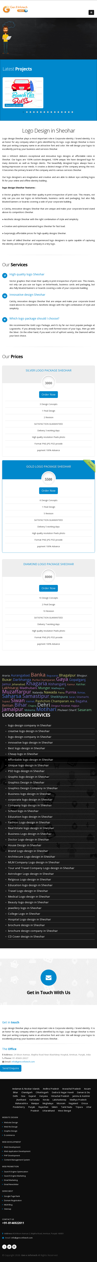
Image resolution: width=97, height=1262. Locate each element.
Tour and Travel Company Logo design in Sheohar (41, 868)
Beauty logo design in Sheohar (28, 902)
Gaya (62, 679)
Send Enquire (10, 1068)
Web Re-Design (11, 1127)
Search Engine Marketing (15, 1176)
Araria (6, 675)
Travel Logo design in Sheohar (28, 891)
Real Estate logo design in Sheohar (31, 828)
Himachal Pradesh (60, 1095)
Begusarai (52, 675)
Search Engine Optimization (16, 1171)
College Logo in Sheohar (24, 914)
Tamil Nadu (66, 1106)
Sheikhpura (59, 696)
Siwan (18, 700)
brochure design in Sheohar (26, 925)
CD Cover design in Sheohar (26, 936)
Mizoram (61, 1103)
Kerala (46, 1099)
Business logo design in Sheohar (29, 794)
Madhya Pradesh (78, 1099)
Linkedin (14, 1247)
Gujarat (32, 1095)
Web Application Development (17, 1151)
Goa (23, 1095)
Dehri (43, 704)
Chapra (32, 705)
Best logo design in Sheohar (26, 748)
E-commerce (9, 1135)
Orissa (84, 1103)
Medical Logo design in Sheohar (29, 896)
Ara (72, 701)
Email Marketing (11, 1180)
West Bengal (64, 1110)
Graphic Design (10, 1131)
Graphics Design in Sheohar (26, 782)
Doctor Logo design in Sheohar (28, 839)
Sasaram (84, 709)
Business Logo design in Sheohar (29, 834)
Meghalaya (47, 1103)
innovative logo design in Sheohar (30, 742)
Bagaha (81, 701)
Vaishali (30, 701)
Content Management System (17, 1160)
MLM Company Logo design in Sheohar (34, 862)
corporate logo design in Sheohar (30, 799)
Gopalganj (77, 679)
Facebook (4, 1247)
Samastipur (35, 696)
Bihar (21, 704)
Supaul (6, 701)
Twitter (9, 1247)
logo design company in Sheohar (29, 725)
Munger (44, 688)
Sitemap (7, 1209)
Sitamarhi (82, 697)
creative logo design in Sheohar (29, 731)
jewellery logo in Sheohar (24, 908)
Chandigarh (26, 1092)
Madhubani (28, 688)
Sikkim (55, 1106)
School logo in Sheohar (23, 811)
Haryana (43, 1095)
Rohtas (81, 692)
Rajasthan (43, 1106)
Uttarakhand (48, 1110)
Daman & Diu (83, 1092)
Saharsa (11, 696)
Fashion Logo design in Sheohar (29, 822)
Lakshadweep (59, 1099)
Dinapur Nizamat (60, 705)
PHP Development (12, 1155)
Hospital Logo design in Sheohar (29, 919)
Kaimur (71, 684)
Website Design (11, 1122)
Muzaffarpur (16, 691)
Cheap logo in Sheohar (23, 754)
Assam (87, 1088)
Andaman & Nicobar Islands (26, 1088)
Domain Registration (13, 1200)
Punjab (31, 1106)
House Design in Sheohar (24, 845)
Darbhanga (22, 679)
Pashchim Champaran (52, 701)
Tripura (79, 1106)
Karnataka (34, 1099)
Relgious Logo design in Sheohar (29, 879)
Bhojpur (82, 675)
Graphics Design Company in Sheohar (33, 788)
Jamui (6, 684)
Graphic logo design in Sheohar (28, 777)
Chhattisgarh (42, 1092)
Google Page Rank (12, 1196)
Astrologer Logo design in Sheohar (31, 874)
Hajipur (75, 705)
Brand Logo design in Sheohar (28, 851)
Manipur (35, 1103)
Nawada (50, 692)
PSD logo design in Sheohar (26, 771)
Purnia (71, 692)
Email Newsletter (11, 1184)
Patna (61, 692)
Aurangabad (20, 675)
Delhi (15, 1095)
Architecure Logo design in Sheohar (31, 856)
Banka (38, 674)
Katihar (80, 684)
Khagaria (36, 683)
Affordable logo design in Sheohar (30, 760)
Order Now (48, 394)
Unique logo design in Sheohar (28, 765)
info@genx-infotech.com (23, 1061)
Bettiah (7, 705)
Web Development (12, 1147)
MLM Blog (8, 1204)
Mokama (29, 710)
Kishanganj (57, 683)
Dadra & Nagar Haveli (63, 1092)
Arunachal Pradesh (71, 1088)
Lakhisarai (10, 687)
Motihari (46, 709)
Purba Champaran (43, 680)
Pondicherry (19, 1106)
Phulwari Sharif (66, 710)
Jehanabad (18, 684)
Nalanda (37, 692)
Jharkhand (21, 1099)
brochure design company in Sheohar (33, 931)
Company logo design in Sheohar (30, 805)
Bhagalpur (67, 675)
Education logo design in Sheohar (30, 817)
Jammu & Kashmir (81, 1095)
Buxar (7, 679)
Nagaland (73, 1103)
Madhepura (57, 688)
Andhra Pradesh (51, 1088)
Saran (72, 697)
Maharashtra (21, 1103)
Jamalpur (12, 709)
